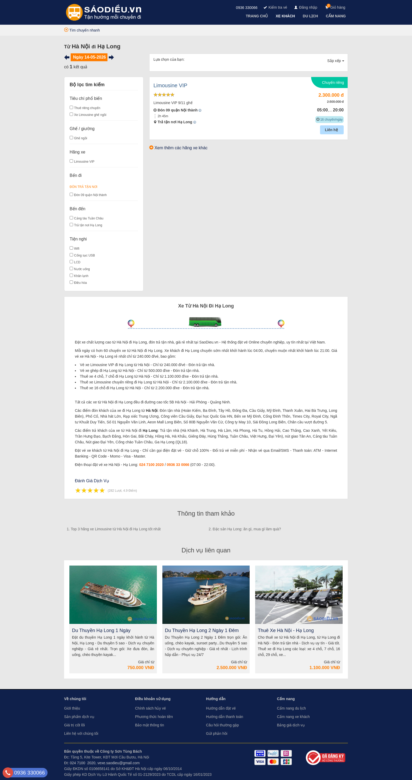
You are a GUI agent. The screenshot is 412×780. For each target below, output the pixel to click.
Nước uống (82, 269)
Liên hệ (332, 130)
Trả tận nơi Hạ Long (88, 225)
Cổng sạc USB (84, 255)
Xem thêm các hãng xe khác (181, 148)
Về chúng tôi (75, 699)
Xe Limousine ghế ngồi (90, 115)
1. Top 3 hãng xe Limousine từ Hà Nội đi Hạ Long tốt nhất (114, 529)
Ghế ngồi (80, 138)
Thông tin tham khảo (206, 513)
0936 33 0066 (178, 465)
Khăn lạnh (81, 276)
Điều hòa (80, 283)
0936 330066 (247, 8)
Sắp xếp (335, 61)
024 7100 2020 (151, 465)
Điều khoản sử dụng (153, 699)
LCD (77, 262)
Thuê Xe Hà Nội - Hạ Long (286, 630)
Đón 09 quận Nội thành (90, 195)
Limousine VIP (84, 161)
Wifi (76, 248)
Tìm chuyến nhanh (82, 30)
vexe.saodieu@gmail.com (118, 763)
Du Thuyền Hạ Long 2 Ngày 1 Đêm (202, 630)
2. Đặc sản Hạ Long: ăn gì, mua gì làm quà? (245, 529)
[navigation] (257, 16)
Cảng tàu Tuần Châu (88, 218)
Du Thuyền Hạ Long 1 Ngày (101, 630)
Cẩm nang (286, 699)
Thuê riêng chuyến (87, 108)
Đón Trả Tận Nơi (83, 187)
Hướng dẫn (215, 699)
